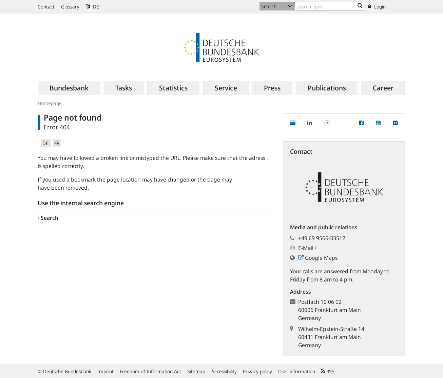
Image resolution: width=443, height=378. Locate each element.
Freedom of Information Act (150, 371)
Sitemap (196, 371)
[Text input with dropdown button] (330, 6)
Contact (46, 6)
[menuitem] (69, 88)
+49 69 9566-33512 (321, 238)
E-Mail (307, 248)
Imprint (105, 371)
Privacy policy (257, 371)
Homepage (50, 103)
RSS (327, 371)
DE (92, 6)
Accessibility (224, 371)
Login (377, 6)
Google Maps (318, 257)
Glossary (70, 6)
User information (296, 371)
